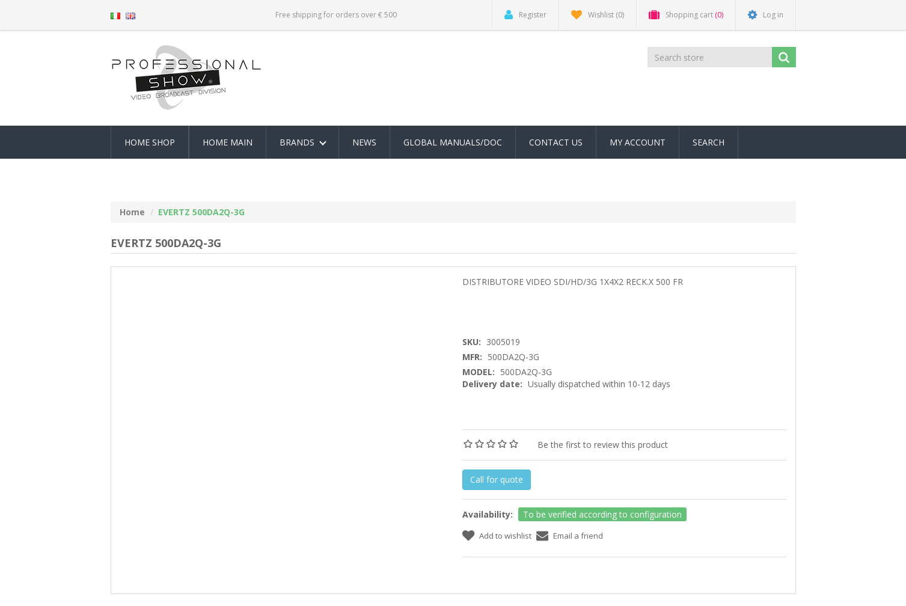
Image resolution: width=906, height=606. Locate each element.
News (364, 142)
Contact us (556, 142)
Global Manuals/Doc (452, 142)
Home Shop (149, 142)
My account (638, 142)
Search (708, 142)
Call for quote (496, 479)
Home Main (228, 142)
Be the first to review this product (602, 444)
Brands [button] (303, 142)
